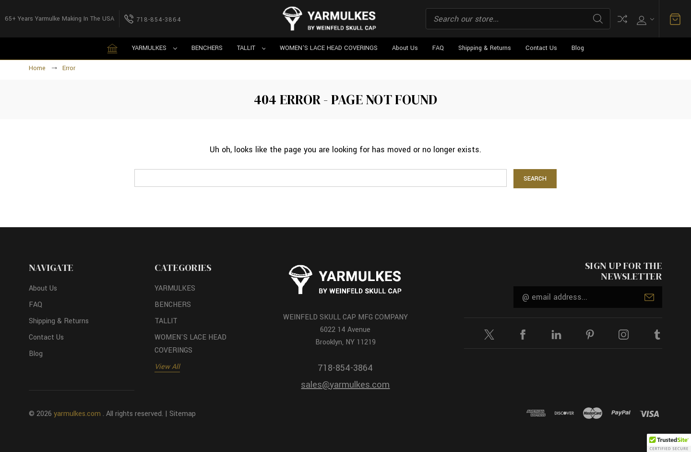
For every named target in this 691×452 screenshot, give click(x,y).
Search (598, 19)
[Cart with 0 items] (675, 19)
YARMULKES (154, 48)
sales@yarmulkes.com (345, 385)
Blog (578, 48)
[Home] (112, 48)
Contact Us (541, 48)
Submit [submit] (649, 297)
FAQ (438, 48)
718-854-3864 (345, 368)
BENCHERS (207, 48)
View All (167, 367)
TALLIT (251, 48)
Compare (622, 19)
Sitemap (182, 414)
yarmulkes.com (77, 414)
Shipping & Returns (484, 48)
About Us (405, 48)
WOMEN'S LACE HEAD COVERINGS (329, 48)
